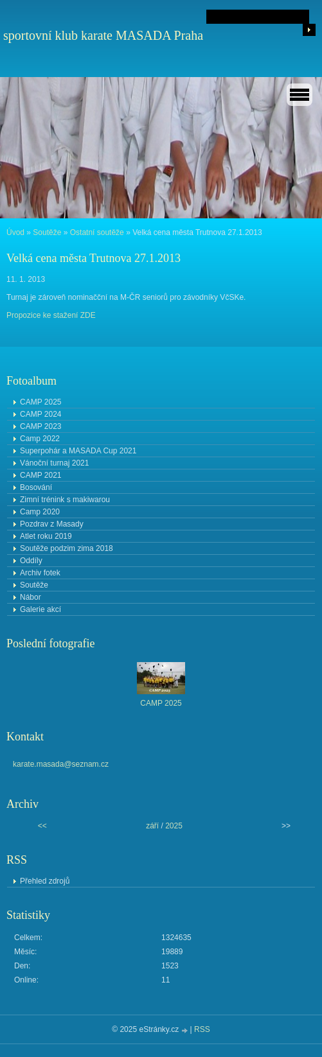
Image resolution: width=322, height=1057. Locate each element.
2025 (174, 825)
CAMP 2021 (40, 475)
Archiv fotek (40, 572)
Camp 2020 (40, 511)
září (152, 825)
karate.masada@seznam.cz (61, 764)
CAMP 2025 (40, 401)
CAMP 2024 (40, 414)
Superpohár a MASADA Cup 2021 (78, 450)
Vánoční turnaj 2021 (54, 463)
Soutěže (47, 232)
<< (42, 825)
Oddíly (31, 560)
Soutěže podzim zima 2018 (66, 548)
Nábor (30, 597)
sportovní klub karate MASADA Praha (103, 35)
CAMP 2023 (40, 426)
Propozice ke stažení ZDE (51, 315)
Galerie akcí (40, 609)
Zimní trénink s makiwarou (65, 499)
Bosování (36, 487)
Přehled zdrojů (44, 881)
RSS (202, 1029)
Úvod (15, 232)
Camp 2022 (40, 438)
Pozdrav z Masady (52, 524)
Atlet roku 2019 (46, 536)
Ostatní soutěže (97, 232)
